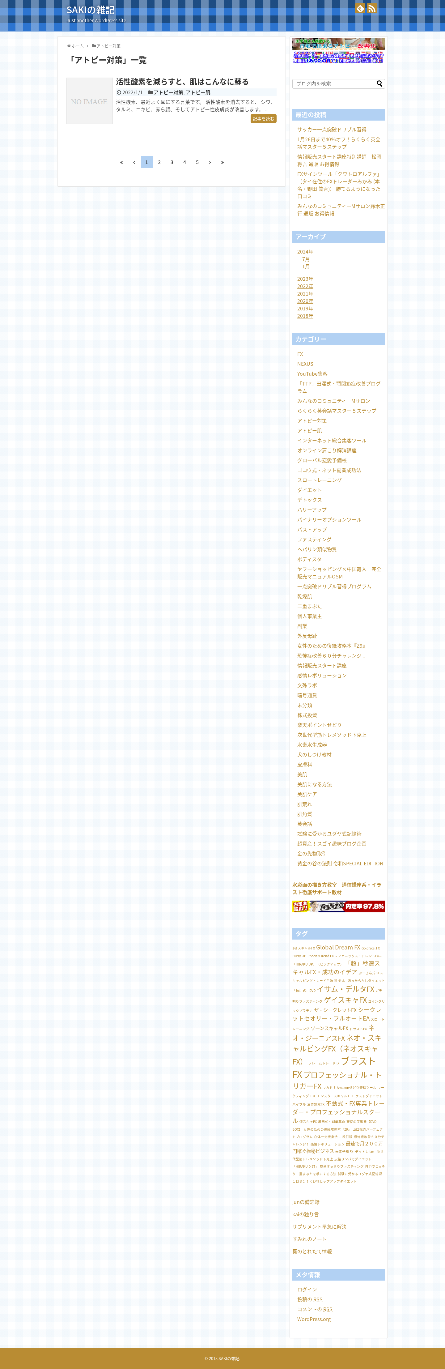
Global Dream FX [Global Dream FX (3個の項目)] (338, 947)
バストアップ (312, 529)
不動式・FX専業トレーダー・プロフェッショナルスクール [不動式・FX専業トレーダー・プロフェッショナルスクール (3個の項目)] (338, 1112)
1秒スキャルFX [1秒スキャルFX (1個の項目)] (303, 948)
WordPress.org (314, 1319)
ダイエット (309, 489)
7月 (306, 258)
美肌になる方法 (314, 784)
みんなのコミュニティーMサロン (333, 400)
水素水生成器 (312, 744)
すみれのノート (309, 1239)
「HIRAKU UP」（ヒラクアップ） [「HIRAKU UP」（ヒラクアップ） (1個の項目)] (318, 964)
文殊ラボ (307, 685)
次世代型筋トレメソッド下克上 (332, 734)
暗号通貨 (307, 695)
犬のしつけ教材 (314, 754)
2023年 (305, 278)
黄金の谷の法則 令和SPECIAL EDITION (340, 863)
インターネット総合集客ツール (332, 440)
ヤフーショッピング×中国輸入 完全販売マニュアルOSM (339, 572)
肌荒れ (304, 804)
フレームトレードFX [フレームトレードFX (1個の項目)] (323, 1063)
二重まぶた (309, 606)
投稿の (310, 1299)
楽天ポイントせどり (319, 724)
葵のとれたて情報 (312, 1251)
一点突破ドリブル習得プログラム (334, 586)
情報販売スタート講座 (322, 665)
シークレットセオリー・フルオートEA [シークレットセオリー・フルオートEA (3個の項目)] (336, 1013)
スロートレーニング (319, 480)
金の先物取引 (312, 853)
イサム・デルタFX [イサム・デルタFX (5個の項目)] (345, 988)
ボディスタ (309, 559)
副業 (302, 625)
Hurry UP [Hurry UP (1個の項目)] (299, 955)
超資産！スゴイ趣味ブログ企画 (332, 843)
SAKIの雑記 (90, 9)
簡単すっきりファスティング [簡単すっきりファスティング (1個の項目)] (342, 1166)
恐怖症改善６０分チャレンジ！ (332, 655)
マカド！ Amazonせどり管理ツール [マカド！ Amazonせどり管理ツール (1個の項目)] (349, 1087)
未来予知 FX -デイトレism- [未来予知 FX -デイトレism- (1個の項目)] (355, 1151)
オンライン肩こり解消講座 (327, 450)
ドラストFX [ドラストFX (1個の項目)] (358, 1028)
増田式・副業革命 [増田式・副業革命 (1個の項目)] (331, 1121)
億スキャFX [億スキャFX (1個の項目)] (308, 1121)
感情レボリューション (322, 675)
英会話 (304, 823)
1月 (306, 266)
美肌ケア (307, 794)
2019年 (305, 308)
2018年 (305, 315)
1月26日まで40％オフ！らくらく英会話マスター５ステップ (338, 142)
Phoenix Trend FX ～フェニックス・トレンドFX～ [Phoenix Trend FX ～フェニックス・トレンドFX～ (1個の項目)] (344, 955)
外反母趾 (307, 635)
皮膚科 (304, 764)
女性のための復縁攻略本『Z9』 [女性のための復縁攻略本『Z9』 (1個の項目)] (327, 1129)
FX (300, 353)
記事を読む (263, 118)
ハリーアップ (312, 509)
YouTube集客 (312, 373)
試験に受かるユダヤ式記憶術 (329, 833)
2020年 (305, 301)
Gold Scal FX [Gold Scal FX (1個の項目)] (371, 948)
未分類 (304, 705)
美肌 (302, 774)
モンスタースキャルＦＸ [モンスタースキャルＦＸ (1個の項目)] (335, 1096)
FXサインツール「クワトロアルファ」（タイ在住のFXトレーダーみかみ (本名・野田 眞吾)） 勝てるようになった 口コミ (339, 185)
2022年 (305, 286)
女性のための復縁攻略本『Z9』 (332, 645)
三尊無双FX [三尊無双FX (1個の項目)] (315, 1104)
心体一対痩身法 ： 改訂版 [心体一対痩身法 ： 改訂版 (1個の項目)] (333, 1136)
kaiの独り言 (305, 1214)
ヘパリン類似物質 (317, 549)
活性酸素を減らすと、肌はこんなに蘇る (182, 81)
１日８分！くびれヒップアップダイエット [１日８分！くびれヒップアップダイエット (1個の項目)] (324, 1181)
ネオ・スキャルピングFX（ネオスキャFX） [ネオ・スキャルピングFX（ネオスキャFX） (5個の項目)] (337, 1049)
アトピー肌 (198, 92)
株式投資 (307, 715)
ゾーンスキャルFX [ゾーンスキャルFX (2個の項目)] (329, 1028)
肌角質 (304, 813)
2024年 (305, 251)
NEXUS (305, 363)
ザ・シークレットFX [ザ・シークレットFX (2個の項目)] (335, 1009)
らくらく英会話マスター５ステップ (336, 410)
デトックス (309, 499)
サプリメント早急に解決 (319, 1226)
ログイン (307, 1289)
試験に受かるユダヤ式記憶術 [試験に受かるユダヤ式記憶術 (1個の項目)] (360, 1173)
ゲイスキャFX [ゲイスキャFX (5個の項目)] (345, 999)
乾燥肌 (304, 596)
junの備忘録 (306, 1201)
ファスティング (314, 539)
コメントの (315, 1309)
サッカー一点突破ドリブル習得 (332, 129)
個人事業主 (309, 616)
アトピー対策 (168, 92)
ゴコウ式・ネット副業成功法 (329, 470)
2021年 (305, 293)
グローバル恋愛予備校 (322, 460)
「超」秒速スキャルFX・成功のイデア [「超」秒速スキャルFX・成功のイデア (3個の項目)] (336, 967)
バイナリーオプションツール (329, 519)
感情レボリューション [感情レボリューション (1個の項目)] (328, 1144)
